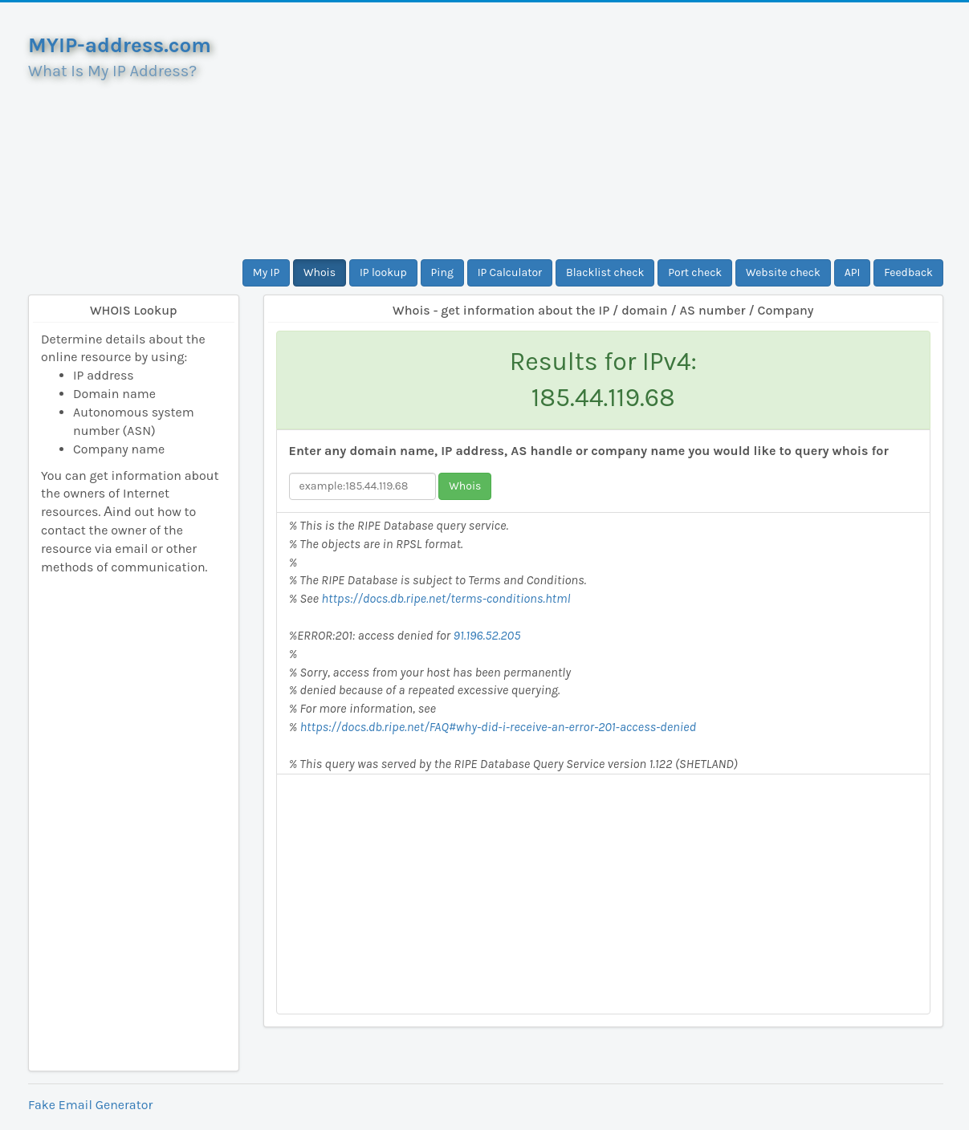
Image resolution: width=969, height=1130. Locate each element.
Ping (442, 272)
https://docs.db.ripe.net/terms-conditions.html (445, 598)
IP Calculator (510, 272)
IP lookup (383, 272)
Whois (319, 272)
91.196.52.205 (487, 635)
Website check (783, 272)
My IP (266, 272)
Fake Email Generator (90, 1104)
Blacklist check (605, 272)
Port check (695, 272)
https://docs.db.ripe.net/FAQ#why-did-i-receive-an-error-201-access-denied (497, 726)
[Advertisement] (603, 130)
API (853, 272)
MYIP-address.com (119, 45)
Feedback (908, 272)
